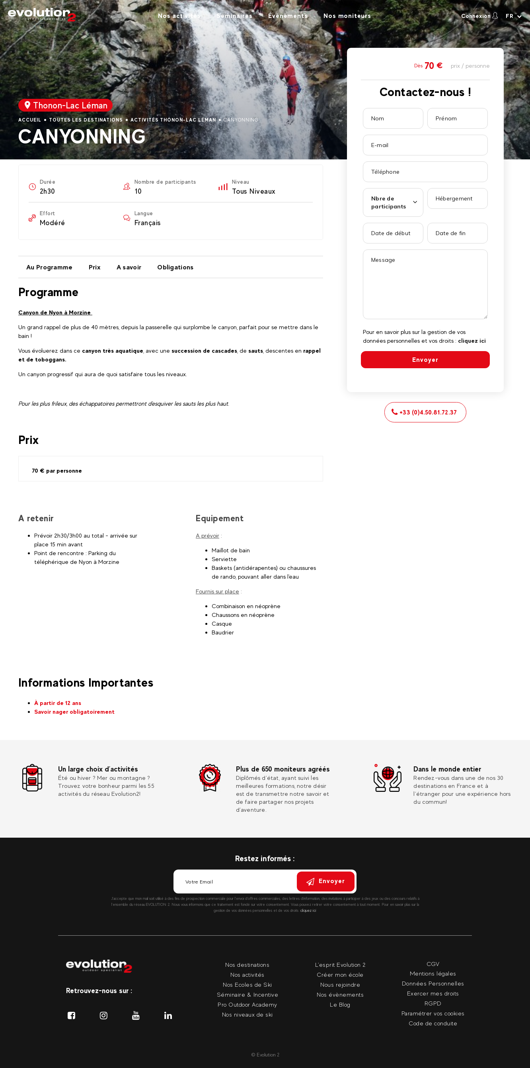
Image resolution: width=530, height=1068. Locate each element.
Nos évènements (340, 994)
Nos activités (179, 16)
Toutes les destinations (86, 120)
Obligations (175, 267)
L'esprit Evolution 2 (340, 964)
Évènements (288, 16)
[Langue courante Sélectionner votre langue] (514, 16)
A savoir (129, 267)
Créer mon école (340, 974)
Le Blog (340, 1004)
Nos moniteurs (347, 16)
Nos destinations (247, 964)
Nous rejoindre (340, 984)
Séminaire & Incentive (248, 994)
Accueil (29, 120)
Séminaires (234, 16)
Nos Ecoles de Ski (247, 984)
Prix (95, 267)
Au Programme (49, 267)
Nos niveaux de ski (247, 1014)
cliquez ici (472, 340)
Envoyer (425, 359)
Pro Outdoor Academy (247, 1004)
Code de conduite (433, 1023)
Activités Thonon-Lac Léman (173, 120)
